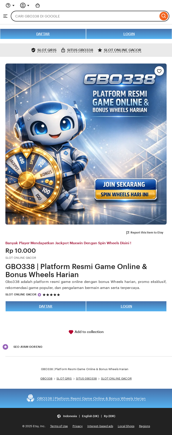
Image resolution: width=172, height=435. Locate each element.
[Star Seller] (39, 295)
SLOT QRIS (64, 378)
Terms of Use (59, 426)
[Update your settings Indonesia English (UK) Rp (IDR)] (86, 416)
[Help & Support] (10, 5)
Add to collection (86, 332)
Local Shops (126, 426)
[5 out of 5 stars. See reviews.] (52, 295)
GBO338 (46, 378)
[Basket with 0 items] (37, 5)
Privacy (78, 426)
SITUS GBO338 (86, 378)
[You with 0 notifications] (24, 5)
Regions (144, 426)
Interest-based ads (100, 426)
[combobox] (84, 16)
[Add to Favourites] (159, 71)
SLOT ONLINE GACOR (21, 294)
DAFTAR (43, 34)
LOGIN (129, 34)
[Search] (163, 16)
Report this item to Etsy (144, 233)
